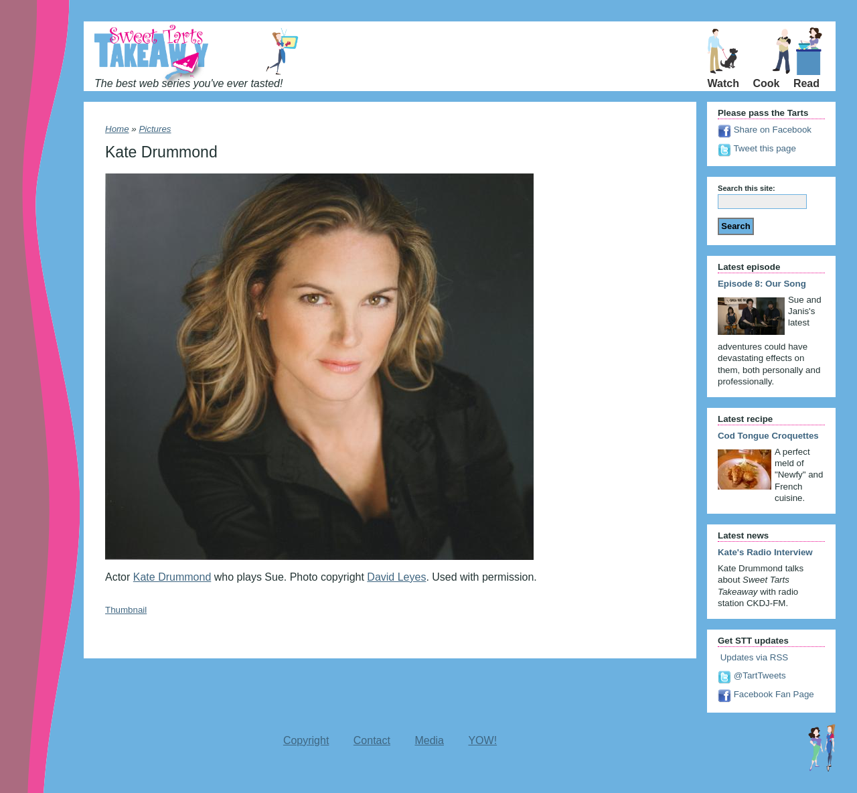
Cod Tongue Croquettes (768, 436)
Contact (372, 740)
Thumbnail (126, 610)
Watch (723, 83)
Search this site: (746, 188)
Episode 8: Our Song (762, 284)
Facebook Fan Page (766, 694)
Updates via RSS (753, 657)
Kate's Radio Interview (765, 552)
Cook (766, 83)
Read (806, 83)
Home (117, 129)
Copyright (306, 740)
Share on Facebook (764, 130)
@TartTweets (752, 675)
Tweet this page (757, 148)
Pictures (155, 129)
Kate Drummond (172, 577)
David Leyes (396, 577)
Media (429, 740)
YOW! (482, 740)
